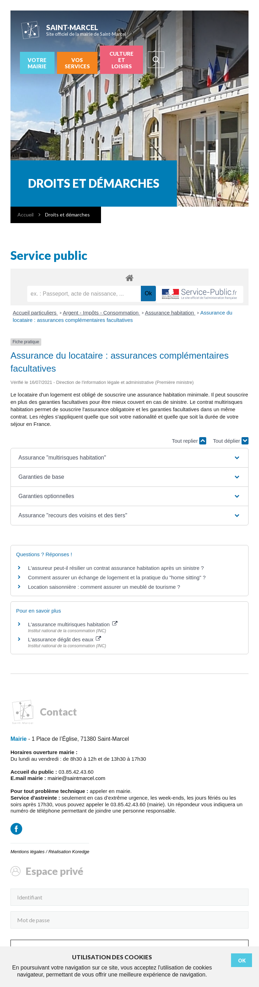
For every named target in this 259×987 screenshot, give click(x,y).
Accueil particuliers (35, 313)
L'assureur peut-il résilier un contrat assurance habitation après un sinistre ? (116, 568)
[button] (129, 457)
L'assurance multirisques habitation (72, 624)
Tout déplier (231, 440)
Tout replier (189, 440)
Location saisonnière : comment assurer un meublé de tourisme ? (104, 587)
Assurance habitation (170, 313)
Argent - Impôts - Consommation (101, 313)
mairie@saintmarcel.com (76, 778)
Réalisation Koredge (68, 851)
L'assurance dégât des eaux (64, 639)
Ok (242, 961)
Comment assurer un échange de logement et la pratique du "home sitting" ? (117, 577)
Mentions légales (27, 851)
